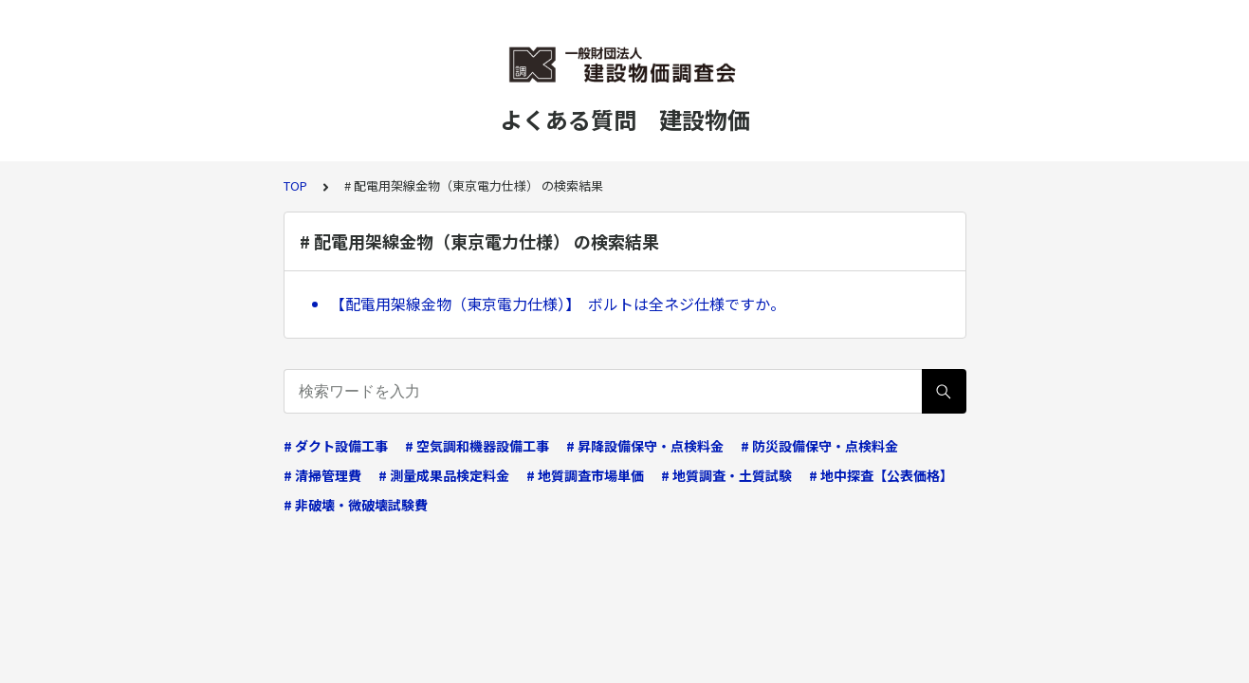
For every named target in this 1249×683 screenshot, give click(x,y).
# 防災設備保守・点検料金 (819, 445)
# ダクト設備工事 (336, 445)
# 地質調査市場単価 (585, 475)
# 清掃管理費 (322, 475)
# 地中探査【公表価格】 (881, 475)
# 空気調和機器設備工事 (477, 445)
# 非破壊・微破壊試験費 (356, 504)
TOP (295, 185)
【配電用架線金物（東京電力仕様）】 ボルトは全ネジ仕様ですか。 (557, 303)
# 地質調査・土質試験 (726, 475)
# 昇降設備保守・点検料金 (645, 445)
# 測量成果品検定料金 (443, 475)
